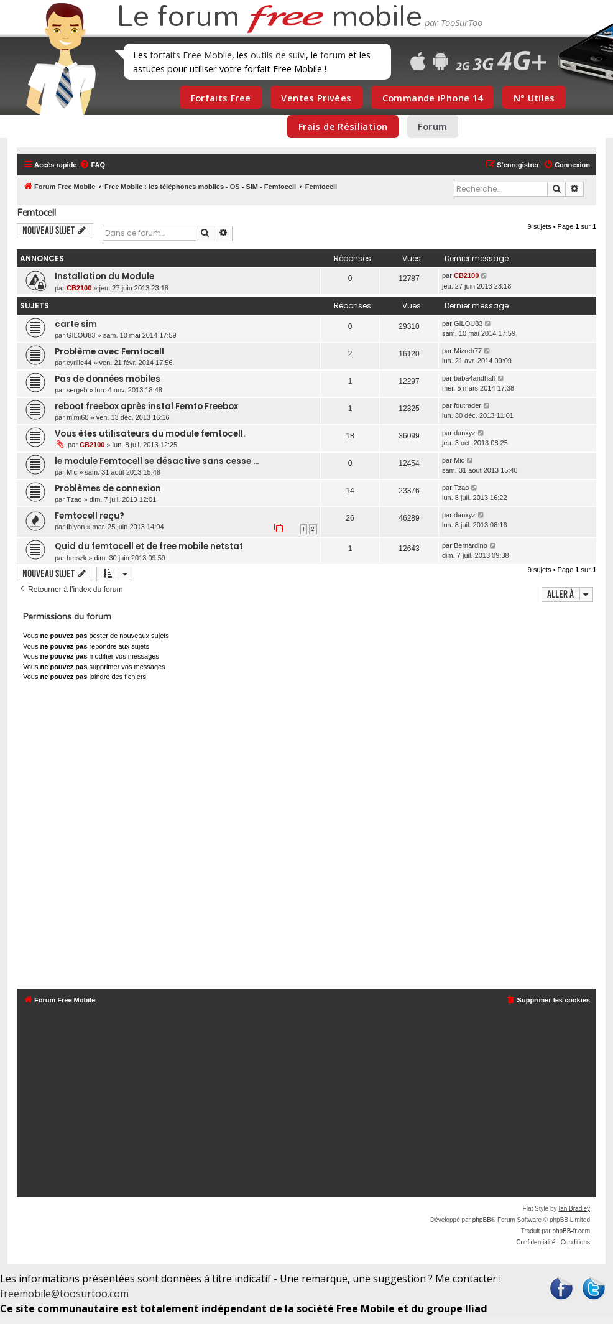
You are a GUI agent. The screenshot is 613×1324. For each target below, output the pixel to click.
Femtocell (36, 212)
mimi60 (77, 417)
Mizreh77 (468, 350)
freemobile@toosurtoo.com (64, 1293)
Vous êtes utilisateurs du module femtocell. (150, 434)
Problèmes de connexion (108, 488)
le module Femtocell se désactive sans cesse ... (157, 461)
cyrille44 (79, 362)
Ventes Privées (316, 97)
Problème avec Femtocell (109, 352)
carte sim (76, 324)
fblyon (76, 526)
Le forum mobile (269, 17)
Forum (432, 126)
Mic (72, 472)
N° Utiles (534, 97)
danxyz (465, 433)
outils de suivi (278, 55)
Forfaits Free (221, 97)
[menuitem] (92, 164)
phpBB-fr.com (571, 1231)
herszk (76, 558)
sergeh (77, 390)
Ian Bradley (574, 1208)
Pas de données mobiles (107, 379)
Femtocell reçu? (89, 516)
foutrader (467, 405)
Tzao (74, 499)
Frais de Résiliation (342, 126)
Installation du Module (104, 276)
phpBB (481, 1219)
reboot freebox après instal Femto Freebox (146, 406)
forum (333, 55)
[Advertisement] (306, 838)
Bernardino (470, 545)
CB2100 (79, 288)
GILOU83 (81, 335)
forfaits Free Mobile (191, 55)
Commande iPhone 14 (432, 97)
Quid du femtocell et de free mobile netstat (149, 546)
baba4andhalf (474, 378)
